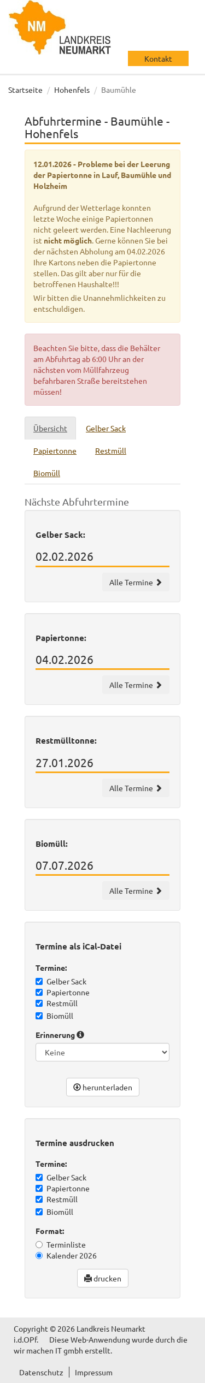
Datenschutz (41, 1372)
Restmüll (57, 1003)
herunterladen (102, 1087)
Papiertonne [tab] (55, 450)
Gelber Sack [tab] (106, 428)
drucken (102, 1278)
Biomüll (54, 1015)
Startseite (25, 89)
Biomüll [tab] (46, 473)
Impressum (94, 1372)
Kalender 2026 (66, 1255)
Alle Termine (135, 582)
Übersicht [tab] (50, 428)
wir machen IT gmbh (48, 1350)
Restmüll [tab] (110, 450)
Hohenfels (72, 89)
